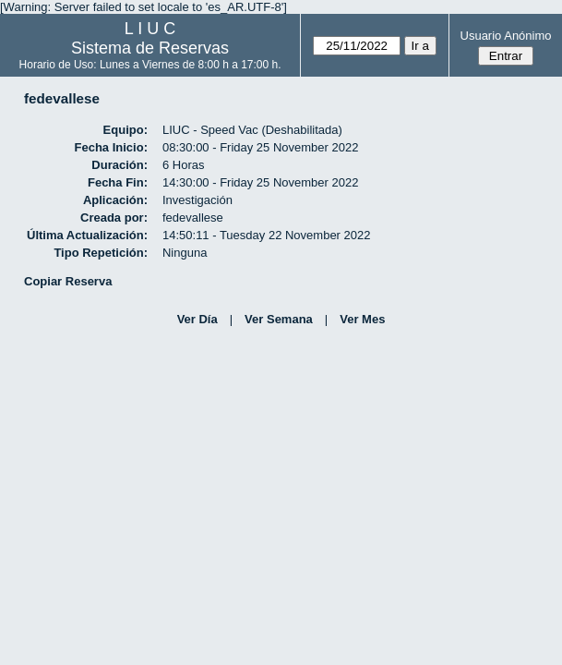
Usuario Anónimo (506, 35)
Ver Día (197, 319)
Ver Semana (279, 319)
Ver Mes (362, 319)
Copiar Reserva (68, 281)
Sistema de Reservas (150, 48)
